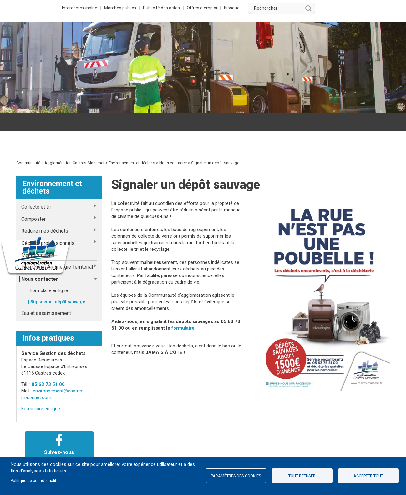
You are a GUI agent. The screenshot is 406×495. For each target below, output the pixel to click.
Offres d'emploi (276, 7)
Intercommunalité (150, 7)
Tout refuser (302, 475)
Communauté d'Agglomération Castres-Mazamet (60, 144)
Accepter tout (368, 475)
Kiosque (306, 7)
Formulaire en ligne (49, 271)
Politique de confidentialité (34, 480)
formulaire (183, 309)
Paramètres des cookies (236, 475)
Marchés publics (191, 7)
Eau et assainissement (46, 294)
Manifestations (37, 236)
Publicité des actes (234, 7)
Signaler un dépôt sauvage (57, 282)
